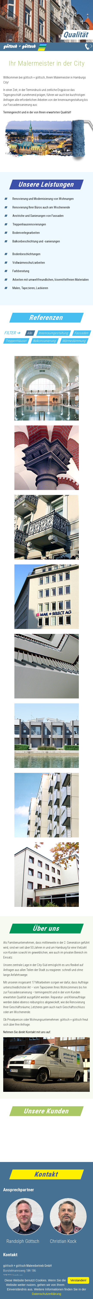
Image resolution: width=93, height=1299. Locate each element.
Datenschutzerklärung (46, 1294)
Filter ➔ (13, 332)
